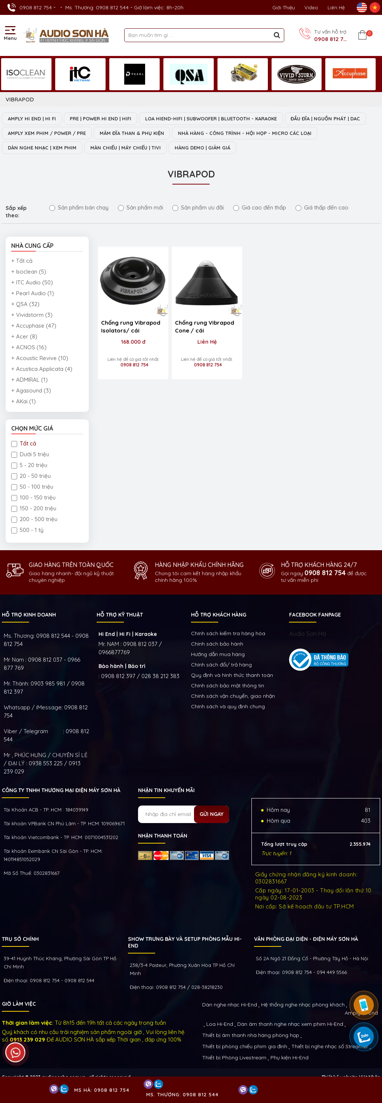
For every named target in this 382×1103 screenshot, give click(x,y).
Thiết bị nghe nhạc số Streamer (329, 1046)
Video (311, 7)
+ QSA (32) (25, 304)
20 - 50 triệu (31, 475)
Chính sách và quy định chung (228, 706)
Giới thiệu (283, 7)
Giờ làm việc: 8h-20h (159, 7)
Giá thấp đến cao (321, 207)
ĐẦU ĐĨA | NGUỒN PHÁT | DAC (325, 119)
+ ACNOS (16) (29, 347)
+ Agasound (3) (31, 390)
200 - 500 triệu (34, 519)
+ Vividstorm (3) (32, 314)
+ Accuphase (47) (33, 325)
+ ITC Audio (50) (32, 282)
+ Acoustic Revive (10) (39, 358)
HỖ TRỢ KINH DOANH (29, 614)
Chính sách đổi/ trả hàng (221, 664)
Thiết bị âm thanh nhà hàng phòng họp (250, 1035)
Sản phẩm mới (140, 207)
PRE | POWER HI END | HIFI (100, 119)
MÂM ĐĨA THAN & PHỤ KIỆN (132, 133)
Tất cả (23, 443)
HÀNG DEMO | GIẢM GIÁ (202, 148)
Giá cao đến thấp (259, 207)
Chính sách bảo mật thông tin (227, 685)
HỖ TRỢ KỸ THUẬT (120, 614)
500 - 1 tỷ (27, 529)
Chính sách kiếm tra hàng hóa (228, 633)
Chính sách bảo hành (217, 643)
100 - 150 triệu (33, 497)
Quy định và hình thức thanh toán (232, 675)
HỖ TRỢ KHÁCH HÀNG (218, 614)
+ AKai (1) (23, 401)
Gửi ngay (211, 814)
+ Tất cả (21, 260)
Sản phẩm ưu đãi (198, 207)
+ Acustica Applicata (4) (41, 368)
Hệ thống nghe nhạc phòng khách (303, 1004)
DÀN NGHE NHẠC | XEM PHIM (42, 148)
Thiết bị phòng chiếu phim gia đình (244, 1046)
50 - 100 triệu (32, 486)
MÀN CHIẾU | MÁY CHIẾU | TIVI (125, 148)
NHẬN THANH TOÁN (162, 835)
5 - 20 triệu (29, 465)
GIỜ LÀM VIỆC (19, 1003)
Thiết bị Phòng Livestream (234, 1057)
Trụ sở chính (20, 939)
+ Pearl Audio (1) (32, 293)
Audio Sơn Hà (307, 633)
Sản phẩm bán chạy (79, 207)
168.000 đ (131, 338)
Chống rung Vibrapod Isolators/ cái (130, 322)
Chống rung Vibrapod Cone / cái (201, 322)
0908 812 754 (35, 7)
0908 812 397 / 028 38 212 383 (140, 676)
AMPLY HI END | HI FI (32, 119)
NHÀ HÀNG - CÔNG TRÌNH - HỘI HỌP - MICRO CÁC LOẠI (244, 133)
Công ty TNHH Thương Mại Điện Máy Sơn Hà (61, 790)
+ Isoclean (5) (28, 271)
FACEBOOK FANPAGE (315, 614)
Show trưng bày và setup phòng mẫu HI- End (185, 942)
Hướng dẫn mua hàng (218, 654)
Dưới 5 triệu (30, 454)
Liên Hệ (336, 7)
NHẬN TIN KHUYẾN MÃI (166, 790)
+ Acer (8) (24, 336)
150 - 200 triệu (33, 508)
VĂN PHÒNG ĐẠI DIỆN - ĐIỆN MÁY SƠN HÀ (306, 939)
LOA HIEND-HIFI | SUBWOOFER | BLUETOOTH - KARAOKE (211, 119)
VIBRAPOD (20, 99)
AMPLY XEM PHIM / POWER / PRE (47, 133)
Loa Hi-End (219, 1024)
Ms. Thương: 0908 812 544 (97, 7)
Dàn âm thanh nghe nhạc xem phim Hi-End (290, 1024)
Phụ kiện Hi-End (289, 1057)
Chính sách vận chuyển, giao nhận (233, 696)
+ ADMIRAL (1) (29, 379)
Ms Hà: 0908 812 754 (101, 1090)
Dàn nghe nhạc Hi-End (229, 1004)
